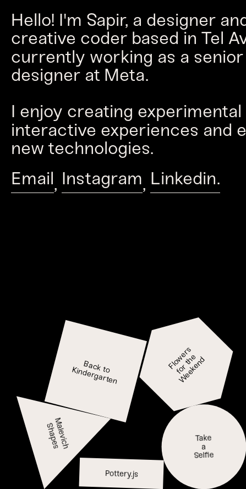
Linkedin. (185, 182)
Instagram (102, 182)
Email (32, 182)
